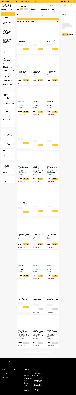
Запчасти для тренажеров (38, 385)
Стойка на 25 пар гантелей (37, 40)
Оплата (17, 1)
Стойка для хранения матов (52, 134)
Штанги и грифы (5, 70)
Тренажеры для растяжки (38, 373)
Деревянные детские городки (28, 375)
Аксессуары (35, 388)
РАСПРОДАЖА (26, 370)
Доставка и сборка (23, 1)
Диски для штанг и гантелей (7, 87)
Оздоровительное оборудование (36, 390)
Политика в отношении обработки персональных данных (5, 378)
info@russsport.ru (32, 361)
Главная (2, 1)
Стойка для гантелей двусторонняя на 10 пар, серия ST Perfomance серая (37, 135)
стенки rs (4, 181)
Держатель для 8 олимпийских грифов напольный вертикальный (23, 202)
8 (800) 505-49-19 (35, 5)
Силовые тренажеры (37, 370)
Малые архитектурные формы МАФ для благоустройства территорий (28, 383)
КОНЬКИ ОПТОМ (26, 369)
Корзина (14, 369)
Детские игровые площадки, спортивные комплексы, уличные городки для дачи (28, 378)
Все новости (5, 172)
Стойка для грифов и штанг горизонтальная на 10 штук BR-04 (37, 267)
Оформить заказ (15, 372)
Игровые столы (26, 390)
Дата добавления (31, 21)
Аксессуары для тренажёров (7, 84)
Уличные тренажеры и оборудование (27, 385)
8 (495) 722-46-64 (35, 4)
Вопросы (29, 1)
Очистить (71, 34)
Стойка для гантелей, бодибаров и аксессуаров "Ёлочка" (37, 103)
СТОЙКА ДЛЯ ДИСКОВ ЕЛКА (52, 266)
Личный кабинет (15, 370)
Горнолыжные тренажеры (38, 380)
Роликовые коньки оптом (38, 384)
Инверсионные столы (6, 78)
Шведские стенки (26, 374)
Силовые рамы (5, 64)
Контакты (34, 1)
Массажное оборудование (38, 369)
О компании (7, 1)
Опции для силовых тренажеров (8, 89)
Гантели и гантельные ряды (7, 80)
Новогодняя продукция (37, 381)
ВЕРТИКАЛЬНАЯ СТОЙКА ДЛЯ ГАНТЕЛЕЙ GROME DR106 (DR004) (23, 235)
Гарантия (12, 1)
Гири (3, 63)
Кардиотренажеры (37, 372)
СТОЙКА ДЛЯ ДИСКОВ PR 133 (38, 234)
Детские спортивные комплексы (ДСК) (37, 375)
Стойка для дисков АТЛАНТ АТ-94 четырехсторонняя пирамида (23, 299)
